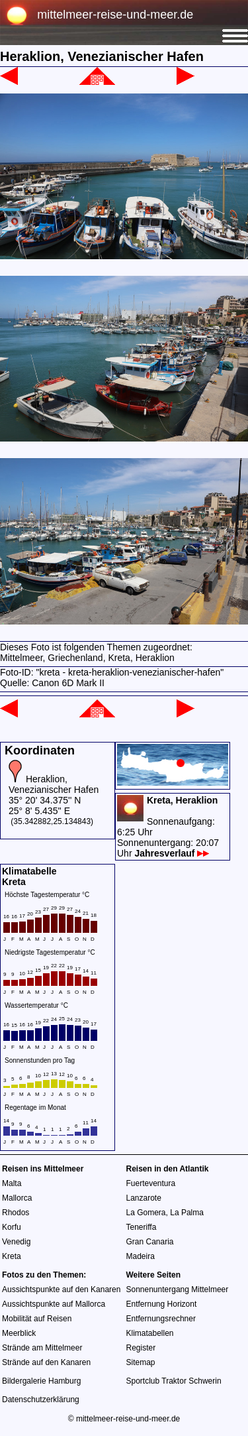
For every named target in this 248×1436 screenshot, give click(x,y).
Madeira (140, 1256)
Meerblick (19, 1333)
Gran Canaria (150, 1241)
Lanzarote (143, 1198)
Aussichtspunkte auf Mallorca (53, 1304)
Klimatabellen (150, 1333)
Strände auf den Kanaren (46, 1362)
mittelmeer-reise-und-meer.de (115, 14)
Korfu (11, 1227)
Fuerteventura (151, 1183)
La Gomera (146, 1212)
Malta (11, 1183)
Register (141, 1347)
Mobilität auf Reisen (36, 1318)
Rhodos (15, 1212)
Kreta (11, 1256)
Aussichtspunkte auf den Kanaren (61, 1289)
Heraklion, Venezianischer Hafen (54, 784)
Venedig (16, 1241)
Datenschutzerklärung (40, 1399)
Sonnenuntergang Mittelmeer (177, 1289)
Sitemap (140, 1362)
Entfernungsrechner (161, 1318)
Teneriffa (141, 1227)
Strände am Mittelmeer (42, 1347)
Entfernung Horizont (161, 1304)
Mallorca (17, 1198)
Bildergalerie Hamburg (41, 1381)
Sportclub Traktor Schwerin (174, 1381)
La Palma (187, 1212)
